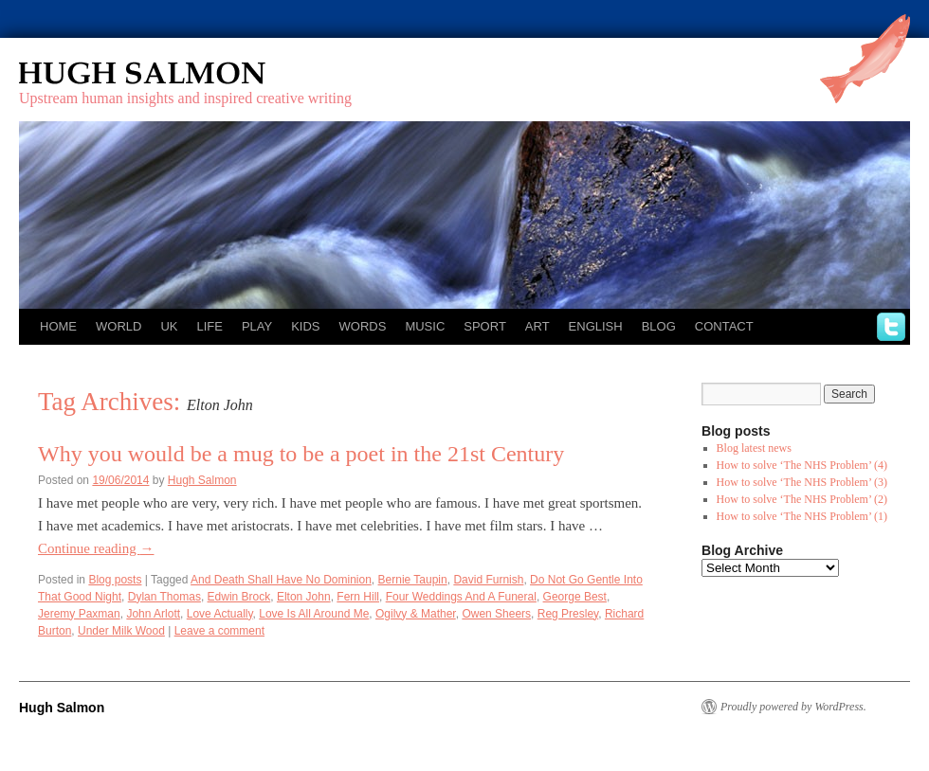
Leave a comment (219, 630)
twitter (891, 327)
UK (168, 326)
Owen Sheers (496, 613)
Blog (659, 326)
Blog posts (114, 579)
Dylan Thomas (164, 596)
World (118, 326)
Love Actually (220, 613)
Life (209, 326)
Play (257, 326)
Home (58, 326)
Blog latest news (754, 448)
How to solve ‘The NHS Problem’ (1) (802, 516)
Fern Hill (358, 596)
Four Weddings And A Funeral (461, 596)
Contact (724, 326)
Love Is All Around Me (314, 613)
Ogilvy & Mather (415, 613)
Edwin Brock (239, 596)
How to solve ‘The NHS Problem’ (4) (802, 465)
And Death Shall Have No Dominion (281, 579)
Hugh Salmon (197, 73)
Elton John (304, 596)
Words (363, 326)
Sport (485, 326)
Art (537, 326)
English (596, 326)
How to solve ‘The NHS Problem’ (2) (802, 499)
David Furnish (488, 579)
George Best (575, 596)
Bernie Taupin (412, 579)
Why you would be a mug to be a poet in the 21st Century (301, 453)
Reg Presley (567, 613)
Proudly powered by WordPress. (793, 706)
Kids (305, 326)
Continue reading (96, 548)
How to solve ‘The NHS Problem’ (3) (802, 482)
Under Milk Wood (121, 630)
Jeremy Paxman (79, 613)
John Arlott (153, 613)
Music (425, 326)
